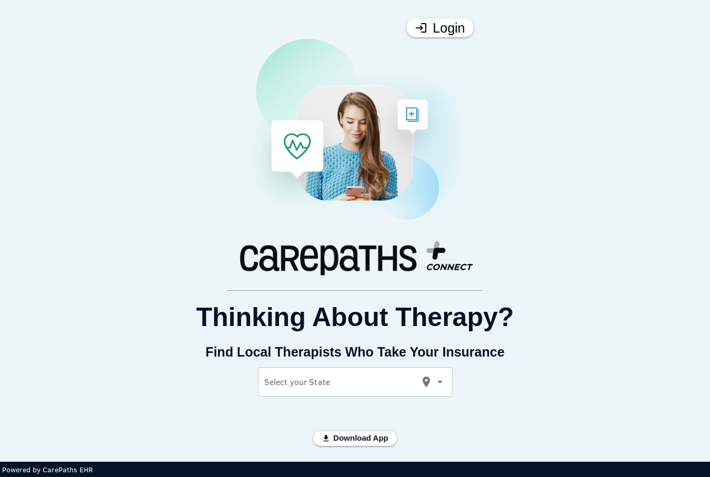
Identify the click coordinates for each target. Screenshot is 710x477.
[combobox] (339, 386)
